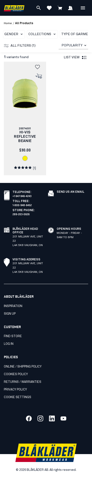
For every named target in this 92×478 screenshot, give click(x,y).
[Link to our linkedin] (52, 418)
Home (8, 23)
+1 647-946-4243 (21, 195)
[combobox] (73, 45)
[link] (25, 118)
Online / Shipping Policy (23, 366)
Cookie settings (17, 397)
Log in (8, 344)
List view (75, 57)
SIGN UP (10, 313)
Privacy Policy (15, 389)
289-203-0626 (21, 214)
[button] (39, 67)
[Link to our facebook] (29, 418)
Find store (13, 336)
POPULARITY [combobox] (71, 45)
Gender (14, 34)
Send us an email (70, 192)
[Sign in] (70, 8)
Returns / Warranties (22, 382)
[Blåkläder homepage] (14, 8)
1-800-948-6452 (22, 205)
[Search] (38, 8)
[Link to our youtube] (63, 418)
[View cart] (60, 8)
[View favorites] (49, 8)
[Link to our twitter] (40, 418)
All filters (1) (20, 45)
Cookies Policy (16, 374)
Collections (42, 34)
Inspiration (13, 306)
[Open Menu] (83, 8)
